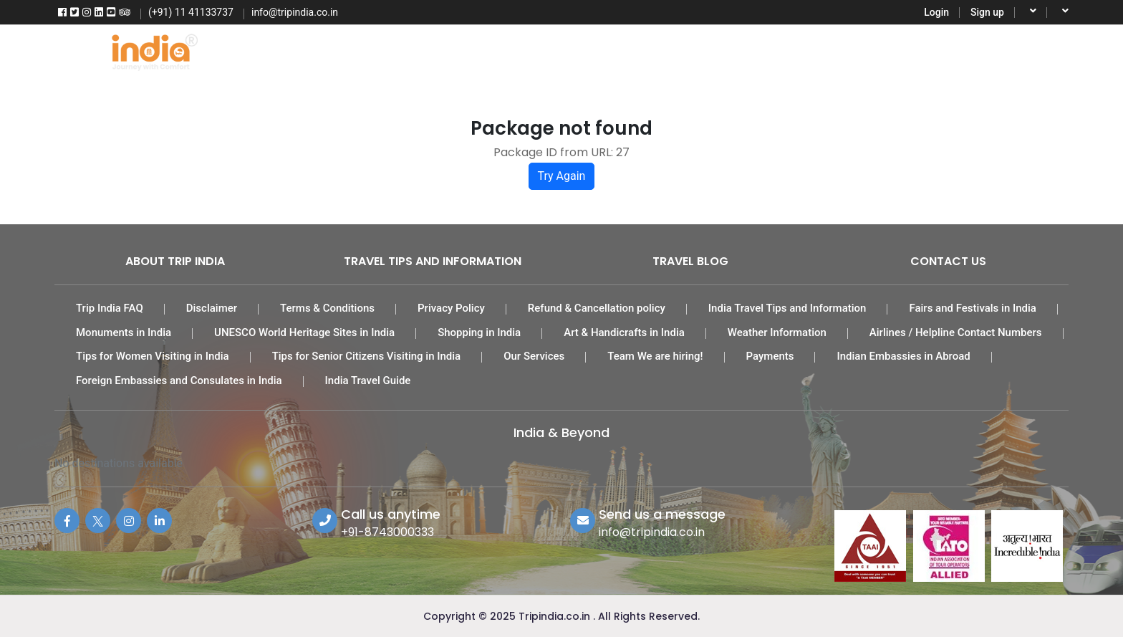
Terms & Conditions (327, 308)
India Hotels (555, 50)
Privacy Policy (451, 308)
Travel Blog (690, 261)
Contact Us (948, 261)
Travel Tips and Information (432, 261)
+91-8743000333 (387, 532)
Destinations (851, 50)
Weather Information (777, 332)
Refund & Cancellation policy (596, 308)
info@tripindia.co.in (652, 532)
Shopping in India (479, 332)
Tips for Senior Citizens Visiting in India (366, 356)
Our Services (533, 356)
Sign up (987, 12)
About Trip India (175, 261)
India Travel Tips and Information (787, 308)
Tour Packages (443, 50)
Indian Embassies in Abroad (903, 356)
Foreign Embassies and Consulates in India (179, 380)
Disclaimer (211, 308)
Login (936, 12)
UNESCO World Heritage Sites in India (304, 332)
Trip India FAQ (109, 308)
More (939, 50)
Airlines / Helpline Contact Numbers (955, 332)
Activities (751, 50)
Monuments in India (123, 332)
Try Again (562, 176)
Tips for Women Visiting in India (152, 356)
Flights (343, 50)
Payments (770, 356)
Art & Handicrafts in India (624, 332)
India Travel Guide (368, 380)
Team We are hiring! (655, 356)
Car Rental (657, 50)
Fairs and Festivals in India (972, 308)
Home (264, 50)
